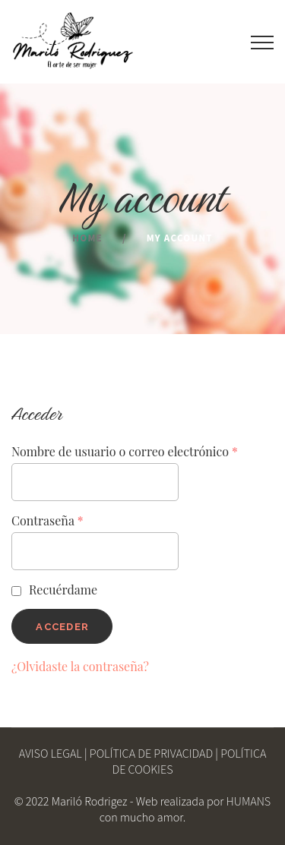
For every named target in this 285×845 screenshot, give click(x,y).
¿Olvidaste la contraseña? (80, 666)
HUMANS (248, 802)
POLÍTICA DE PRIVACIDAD (151, 754)
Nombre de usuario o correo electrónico (124, 451)
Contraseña (47, 520)
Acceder (62, 626)
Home (87, 238)
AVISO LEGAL (50, 754)
